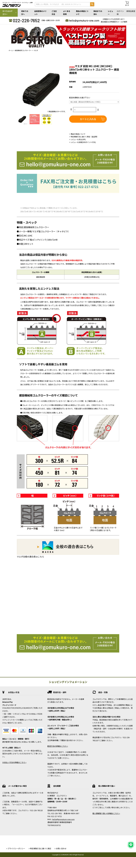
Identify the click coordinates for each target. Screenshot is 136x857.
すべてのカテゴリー (7, 12)
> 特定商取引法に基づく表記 (40, 848)
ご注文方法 (54, 12)
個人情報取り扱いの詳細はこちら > (106, 813)
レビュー (110, 12)
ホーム (11, 50)
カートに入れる (88, 119)
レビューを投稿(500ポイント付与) (83, 142)
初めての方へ (24, 12)
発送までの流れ (97, 12)
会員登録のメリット (40, 12)
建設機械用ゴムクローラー (23, 50)
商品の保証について (82, 12)
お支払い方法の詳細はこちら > (14, 762)
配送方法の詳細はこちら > (57, 746)
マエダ (36, 50)
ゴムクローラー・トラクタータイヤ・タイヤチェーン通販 (17, 2)
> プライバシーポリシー (15, 848)
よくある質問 (66, 12)
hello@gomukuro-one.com (84, 20)
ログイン (120, 11)
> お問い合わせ (60, 848)
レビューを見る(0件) (78, 139)
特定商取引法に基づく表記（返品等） (84, 136)
